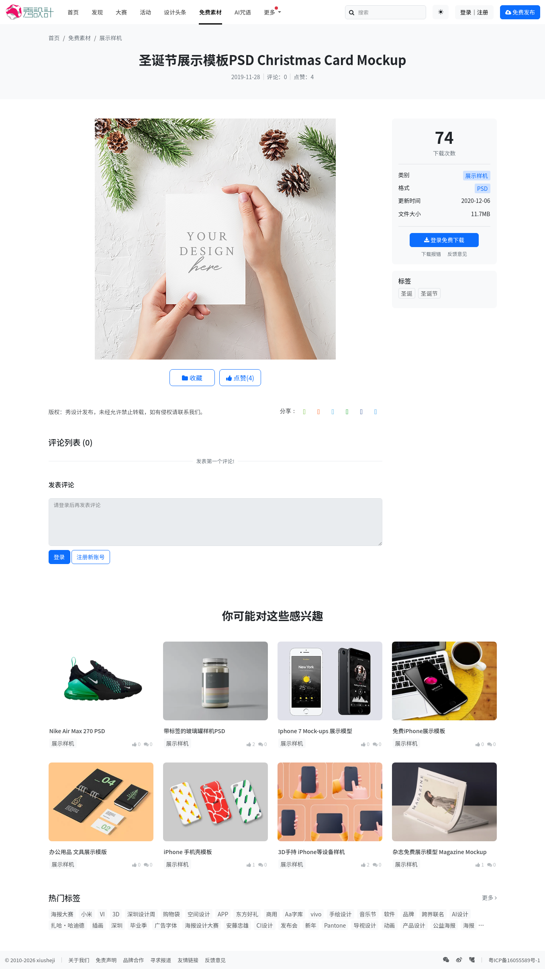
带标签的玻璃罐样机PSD (194, 731)
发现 (97, 12)
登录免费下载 (444, 240)
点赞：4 (304, 77)
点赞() (240, 377)
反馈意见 (457, 254)
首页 (73, 12)
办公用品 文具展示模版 (78, 852)
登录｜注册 (474, 12)
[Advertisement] (444, 435)
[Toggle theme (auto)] (441, 12)
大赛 (121, 12)
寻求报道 (160, 960)
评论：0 (277, 77)
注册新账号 (91, 557)
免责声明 (106, 960)
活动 (145, 12)
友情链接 (188, 960)
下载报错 (431, 254)
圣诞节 (429, 293)
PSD (482, 188)
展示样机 (111, 38)
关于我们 (78, 960)
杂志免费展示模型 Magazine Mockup (440, 852)
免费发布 (520, 12)
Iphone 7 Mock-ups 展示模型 (315, 731)
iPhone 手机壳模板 (188, 852)
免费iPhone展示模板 (419, 731)
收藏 (192, 377)
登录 (59, 557)
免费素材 (210, 12)
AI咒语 (243, 12)
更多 (489, 897)
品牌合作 (133, 960)
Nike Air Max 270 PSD (77, 731)
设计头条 (175, 12)
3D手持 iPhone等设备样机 (311, 852)
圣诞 (406, 293)
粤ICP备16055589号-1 (514, 960)
